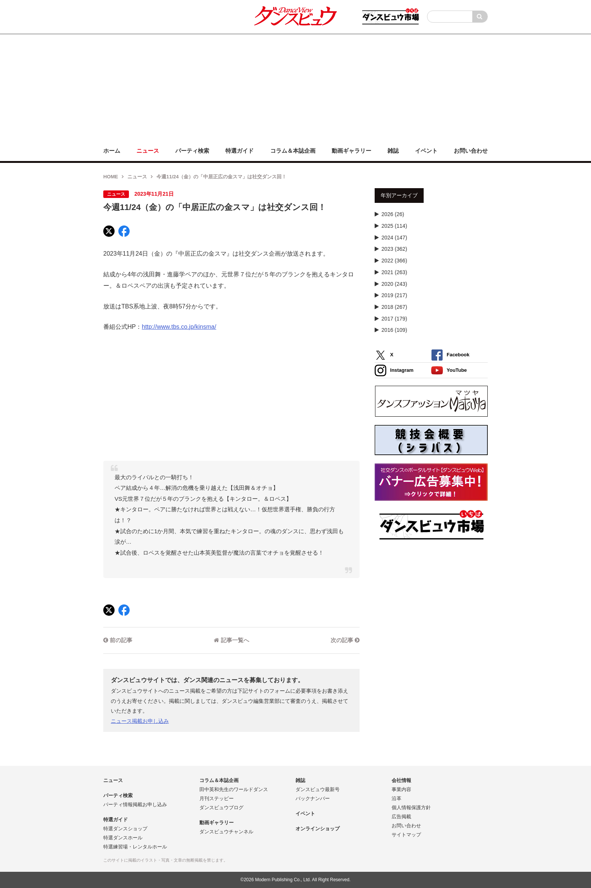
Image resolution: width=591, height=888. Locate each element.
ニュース (137, 176)
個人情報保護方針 (411, 807)
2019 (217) (394, 295)
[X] (109, 231)
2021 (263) (394, 272)
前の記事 (117, 640)
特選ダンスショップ (125, 828)
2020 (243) (394, 284)
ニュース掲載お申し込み (140, 721)
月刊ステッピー (216, 798)
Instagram (394, 370)
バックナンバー (313, 798)
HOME (110, 176)
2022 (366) (394, 261)
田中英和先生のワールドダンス (233, 789)
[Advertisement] (295, 87)
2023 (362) (394, 249)
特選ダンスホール (122, 837)
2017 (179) (394, 319)
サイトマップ (406, 834)
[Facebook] (124, 231)
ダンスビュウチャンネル (226, 831)
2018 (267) (394, 307)
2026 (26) (392, 214)
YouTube (449, 370)
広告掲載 (401, 816)
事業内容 (401, 789)
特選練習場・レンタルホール (135, 846)
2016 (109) (394, 330)
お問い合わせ (406, 825)
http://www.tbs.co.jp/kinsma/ (179, 327)
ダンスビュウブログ (221, 807)
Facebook (450, 355)
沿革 (396, 798)
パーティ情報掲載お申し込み (135, 804)
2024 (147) (394, 238)
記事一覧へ (231, 640)
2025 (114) (394, 226)
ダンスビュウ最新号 (318, 789)
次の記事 (345, 640)
